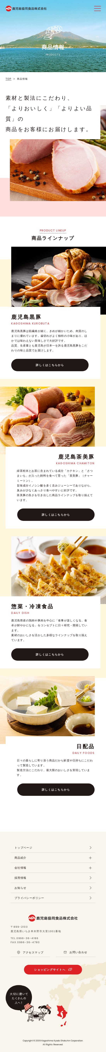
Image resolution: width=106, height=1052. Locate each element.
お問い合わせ (78, 952)
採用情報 (21, 877)
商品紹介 (21, 857)
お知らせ (21, 887)
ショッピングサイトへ (49, 969)
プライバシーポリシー (29, 897)
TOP (8, 79)
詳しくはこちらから (50, 365)
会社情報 (21, 867)
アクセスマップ (33, 952)
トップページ (23, 847)
